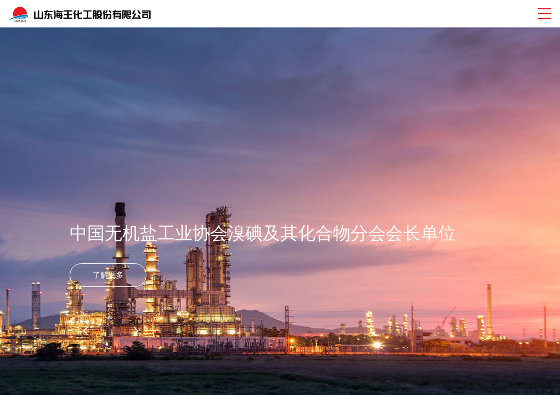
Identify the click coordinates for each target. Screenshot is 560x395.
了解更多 (108, 274)
